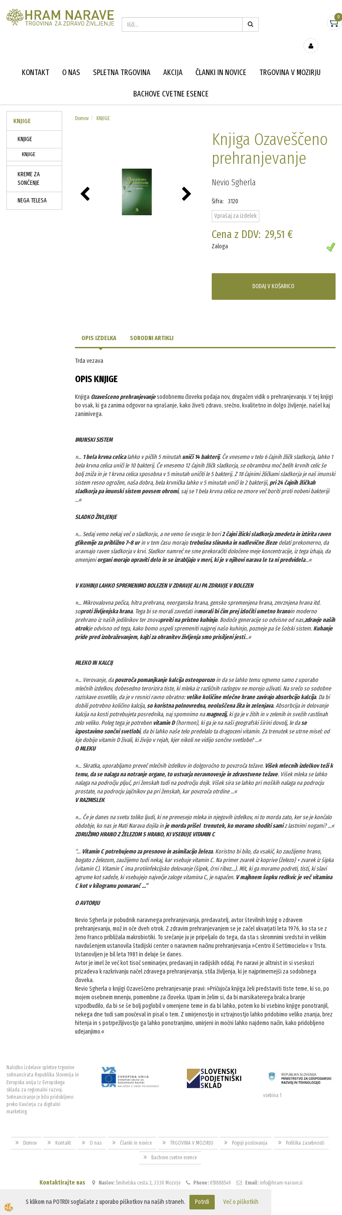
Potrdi (202, 1202)
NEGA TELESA (32, 188)
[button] (188, 182)
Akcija (173, 60)
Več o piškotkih (240, 1202)
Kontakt (35, 60)
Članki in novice (220, 60)
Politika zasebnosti (305, 1131)
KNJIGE (25, 126)
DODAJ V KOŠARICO (273, 273)
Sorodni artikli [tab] (152, 325)
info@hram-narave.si (281, 1170)
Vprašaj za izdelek (235, 203)
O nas (71, 60)
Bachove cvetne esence (171, 81)
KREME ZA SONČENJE (29, 166)
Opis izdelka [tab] (98, 325)
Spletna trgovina (121, 60)
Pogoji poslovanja (249, 1131)
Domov (82, 106)
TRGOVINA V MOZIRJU (290, 60)
